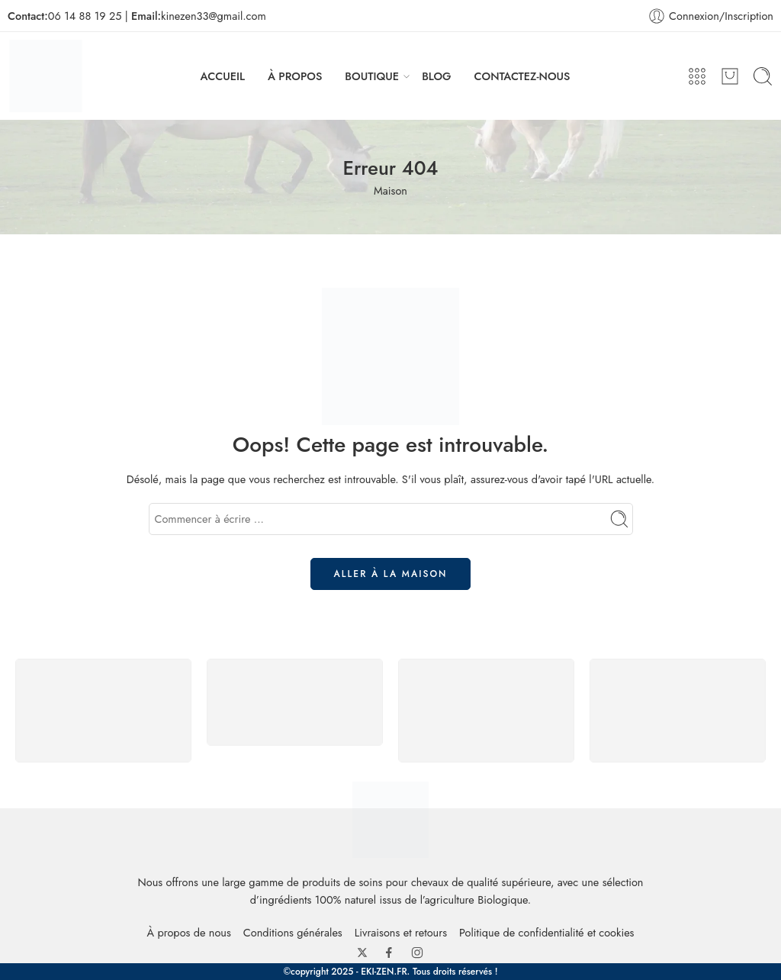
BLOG (436, 76)
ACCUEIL (223, 76)
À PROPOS (295, 76)
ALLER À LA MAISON (391, 574)
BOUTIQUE (372, 76)
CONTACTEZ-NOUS (522, 76)
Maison (390, 190)
